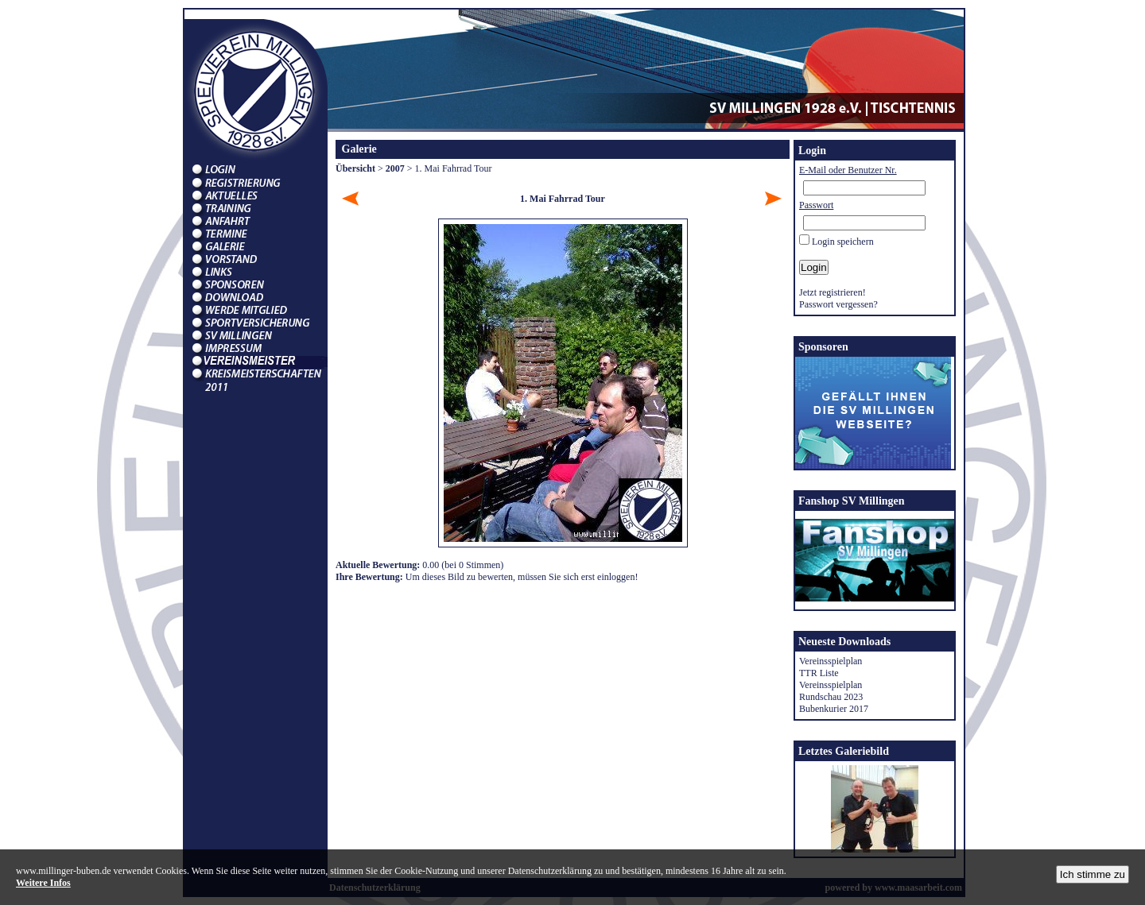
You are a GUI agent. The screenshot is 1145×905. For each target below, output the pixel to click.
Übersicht (355, 168)
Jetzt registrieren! (832, 292)
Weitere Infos (43, 882)
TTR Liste (819, 673)
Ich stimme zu (1092, 874)
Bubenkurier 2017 (833, 708)
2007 (395, 168)
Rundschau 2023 (831, 696)
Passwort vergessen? (838, 304)
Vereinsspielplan (830, 661)
